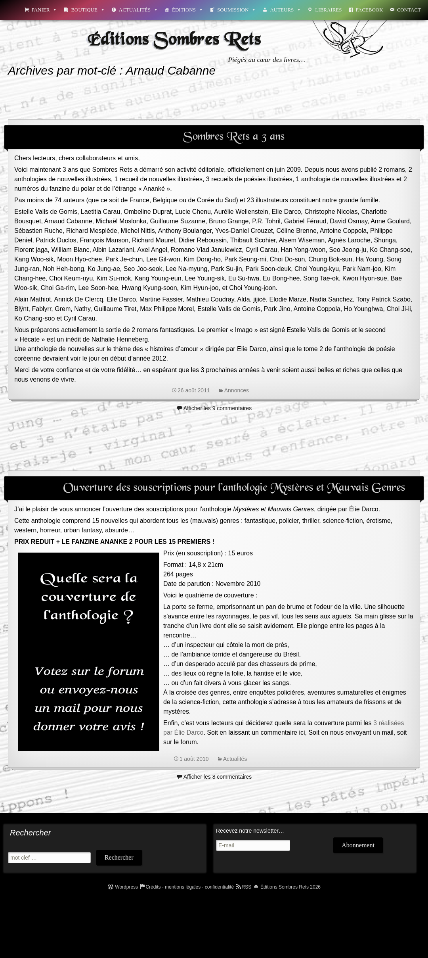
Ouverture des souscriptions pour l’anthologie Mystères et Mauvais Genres (234, 488)
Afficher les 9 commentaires (217, 408)
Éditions (187, 10)
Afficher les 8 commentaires (217, 777)
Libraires (328, 10)
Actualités (138, 10)
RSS (247, 887)
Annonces (236, 390)
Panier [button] (44, 10)
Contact (409, 10)
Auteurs (285, 10)
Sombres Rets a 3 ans (234, 137)
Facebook (369, 10)
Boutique (88, 10)
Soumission (236, 10)
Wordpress (126, 887)
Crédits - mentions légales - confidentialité (189, 887)
